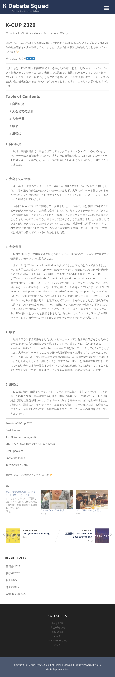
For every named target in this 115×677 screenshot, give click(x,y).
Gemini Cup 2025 (15, 594)
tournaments (54, 640)
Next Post (83, 533)
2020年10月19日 (16, 33)
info (56, 635)
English (55, 631)
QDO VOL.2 (12, 587)
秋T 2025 (11, 580)
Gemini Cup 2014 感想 (52, 510)
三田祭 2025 (12, 566)
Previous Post (32, 532)
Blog (65, 33)
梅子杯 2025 (12, 573)
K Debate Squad (26, 6)
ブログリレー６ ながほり (89, 510)
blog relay (55, 627)
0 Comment (52, 33)
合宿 (55, 644)
